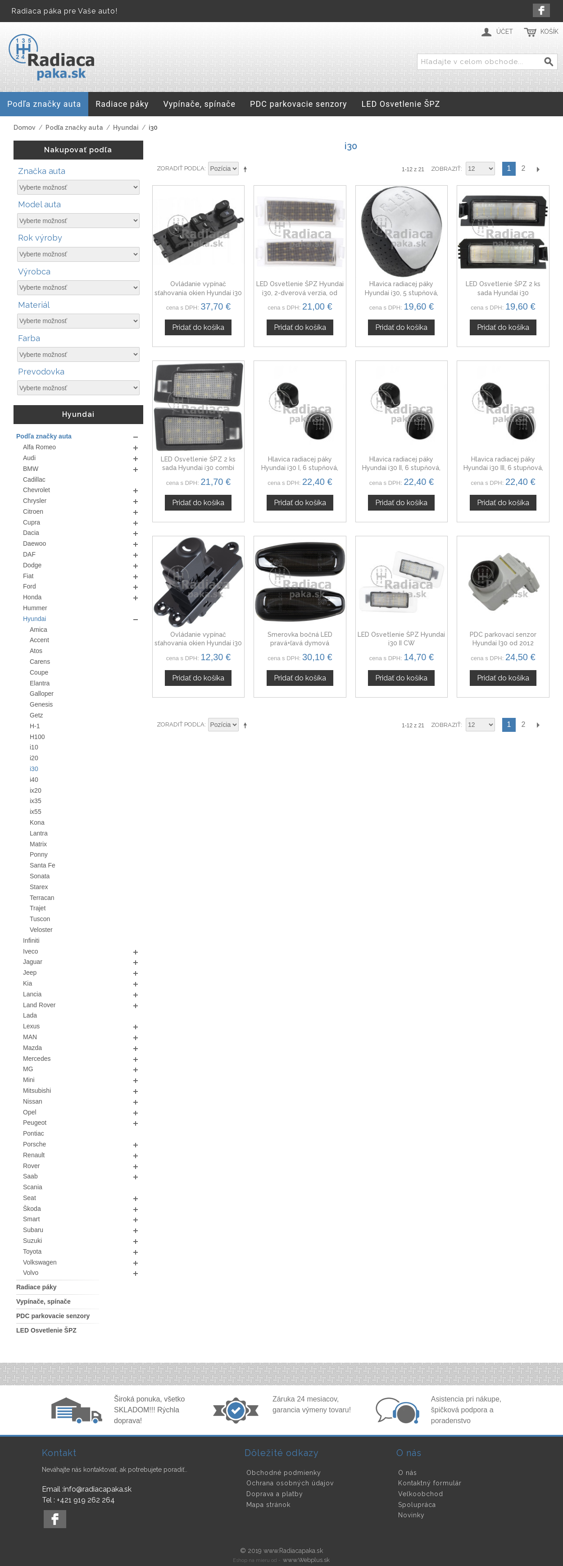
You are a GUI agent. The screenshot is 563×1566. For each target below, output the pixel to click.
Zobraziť (446, 168)
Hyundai (126, 127)
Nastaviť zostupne (247, 169)
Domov (25, 127)
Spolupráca (417, 1504)
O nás (407, 1472)
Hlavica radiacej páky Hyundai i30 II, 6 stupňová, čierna (401, 468)
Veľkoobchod (420, 1494)
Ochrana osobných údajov (290, 1483)
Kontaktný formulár (430, 1483)
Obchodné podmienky (283, 1472)
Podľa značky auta (74, 127)
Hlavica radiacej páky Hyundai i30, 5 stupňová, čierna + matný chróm (401, 292)
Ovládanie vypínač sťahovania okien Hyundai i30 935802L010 (198, 643)
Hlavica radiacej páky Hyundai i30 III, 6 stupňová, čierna (503, 468)
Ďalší (538, 169)
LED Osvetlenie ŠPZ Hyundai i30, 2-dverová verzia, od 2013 (300, 292)
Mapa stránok (268, 1504)
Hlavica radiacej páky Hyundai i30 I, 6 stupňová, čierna (299, 468)
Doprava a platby (274, 1494)
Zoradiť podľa (180, 168)
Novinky (411, 1515)
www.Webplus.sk (306, 1560)
